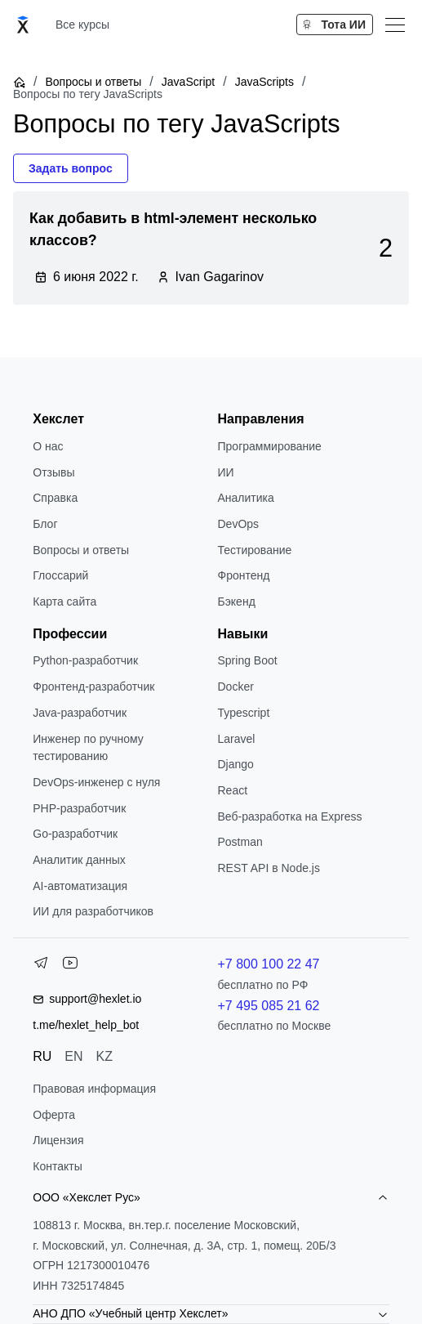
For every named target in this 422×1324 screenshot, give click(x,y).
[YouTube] (70, 966)
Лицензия (58, 1140)
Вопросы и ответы (93, 81)
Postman (240, 841)
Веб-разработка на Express (290, 816)
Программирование (270, 446)
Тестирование (255, 550)
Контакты (57, 1166)
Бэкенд (236, 601)
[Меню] (395, 24)
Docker (236, 686)
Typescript (244, 712)
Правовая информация (94, 1088)
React (233, 790)
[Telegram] (41, 966)
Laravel (236, 738)
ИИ (226, 472)
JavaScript (188, 81)
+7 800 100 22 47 (269, 964)
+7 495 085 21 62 (269, 1006)
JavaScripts (264, 81)
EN (73, 1056)
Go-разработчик (75, 833)
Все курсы (82, 24)
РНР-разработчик (79, 808)
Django (236, 764)
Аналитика (246, 497)
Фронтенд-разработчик (93, 686)
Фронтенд (244, 575)
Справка (55, 497)
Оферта (54, 1114)
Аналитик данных (79, 859)
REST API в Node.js (269, 867)
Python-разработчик (85, 660)
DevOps (239, 523)
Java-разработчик (80, 712)
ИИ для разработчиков (93, 911)
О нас (48, 446)
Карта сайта (64, 601)
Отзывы (53, 472)
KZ (104, 1056)
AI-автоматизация (80, 885)
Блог (45, 523)
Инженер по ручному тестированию (88, 747)
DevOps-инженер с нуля (96, 782)
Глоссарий (60, 575)
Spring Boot (248, 660)
